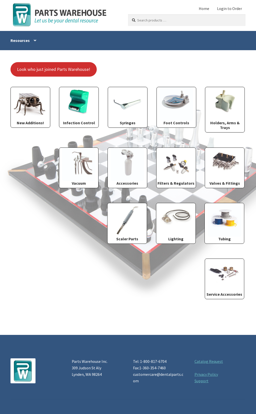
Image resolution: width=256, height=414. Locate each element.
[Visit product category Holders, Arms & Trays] (224, 108)
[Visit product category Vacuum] (78, 167)
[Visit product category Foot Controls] (176, 106)
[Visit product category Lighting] (176, 222)
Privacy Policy (206, 374)
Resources (20, 40)
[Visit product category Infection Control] (78, 106)
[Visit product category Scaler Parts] (127, 222)
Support (201, 380)
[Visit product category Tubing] (224, 222)
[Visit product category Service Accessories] (224, 278)
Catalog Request (208, 361)
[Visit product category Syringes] (127, 106)
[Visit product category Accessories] (127, 167)
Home (204, 8)
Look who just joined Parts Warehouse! (53, 69)
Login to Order (229, 8)
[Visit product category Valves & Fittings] (224, 167)
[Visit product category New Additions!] (30, 106)
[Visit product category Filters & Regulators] (176, 167)
